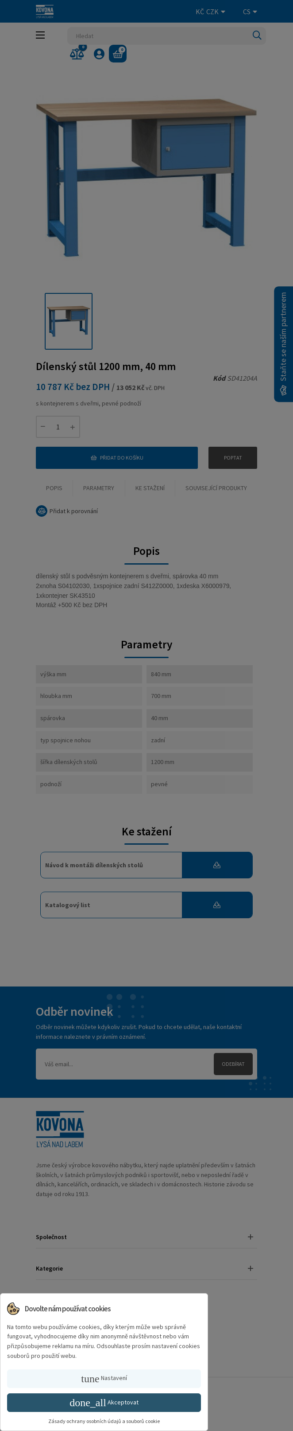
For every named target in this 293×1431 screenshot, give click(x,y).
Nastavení (104, 1378)
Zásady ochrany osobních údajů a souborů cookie (104, 1421)
